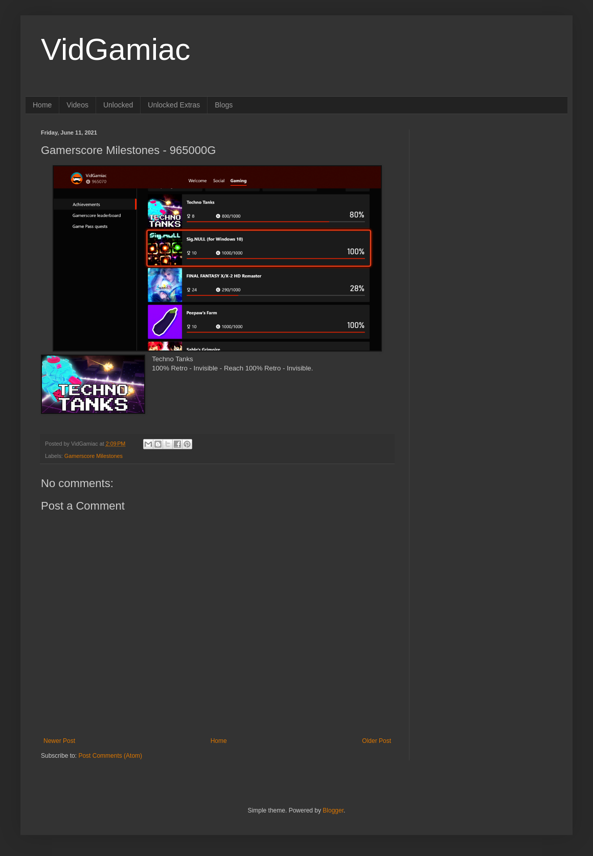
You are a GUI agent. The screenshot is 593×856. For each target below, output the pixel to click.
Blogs (224, 105)
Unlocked (118, 105)
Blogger (333, 810)
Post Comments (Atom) (110, 755)
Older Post (376, 740)
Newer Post (59, 740)
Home (42, 105)
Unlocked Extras (174, 105)
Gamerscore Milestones (93, 456)
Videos (77, 105)
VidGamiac (115, 49)
